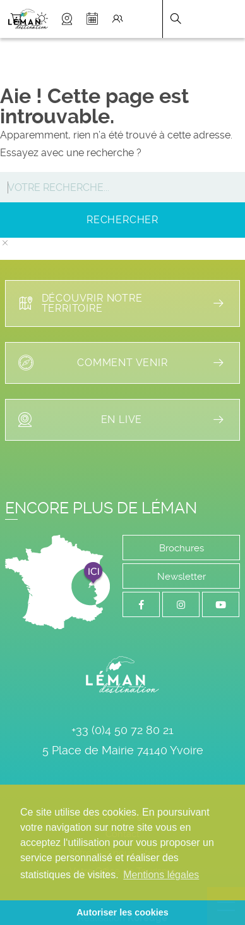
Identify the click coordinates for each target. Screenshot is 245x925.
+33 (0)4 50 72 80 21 (122, 730)
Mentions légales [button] (161, 874)
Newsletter (181, 576)
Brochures (181, 548)
